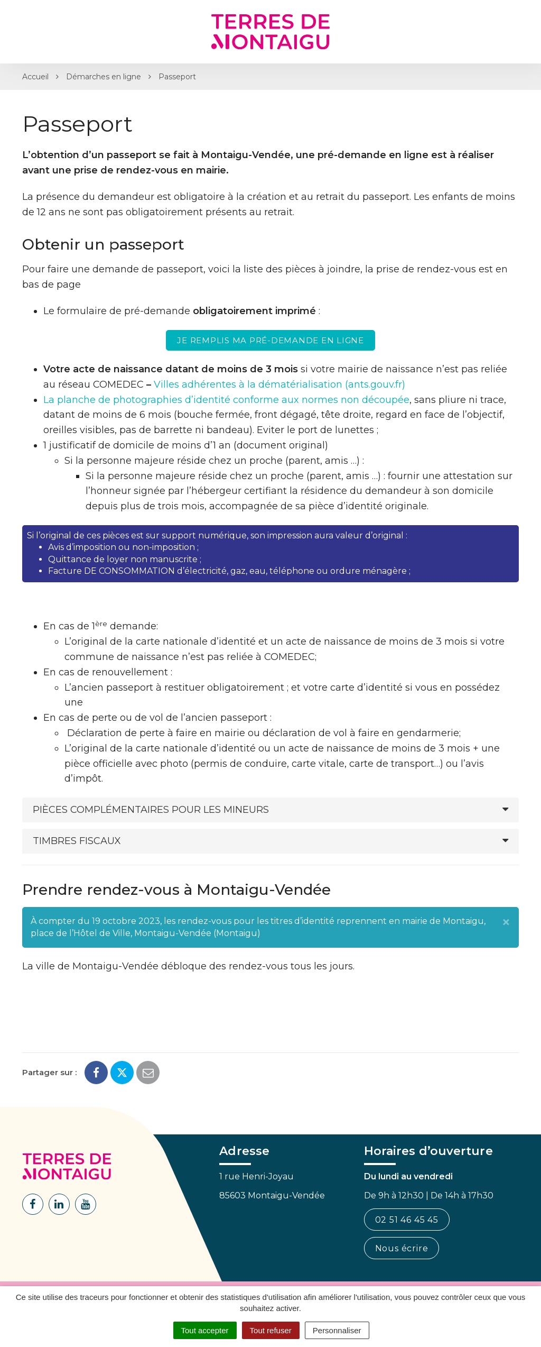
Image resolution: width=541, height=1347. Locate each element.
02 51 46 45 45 (407, 1220)
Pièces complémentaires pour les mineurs (151, 809)
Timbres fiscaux (77, 841)
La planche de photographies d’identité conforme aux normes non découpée (226, 400)
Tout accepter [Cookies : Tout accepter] (205, 1330)
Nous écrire (401, 1248)
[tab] (270, 810)
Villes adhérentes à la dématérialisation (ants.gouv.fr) (279, 384)
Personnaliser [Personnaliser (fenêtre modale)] (337, 1330)
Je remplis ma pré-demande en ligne (270, 340)
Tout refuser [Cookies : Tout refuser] (271, 1330)
